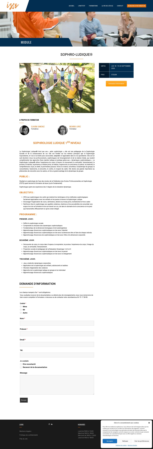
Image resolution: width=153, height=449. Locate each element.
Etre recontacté (29, 364)
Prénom (23, 329)
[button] (149, 423)
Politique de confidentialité (28, 435)
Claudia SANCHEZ (38, 126)
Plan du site (23, 439)
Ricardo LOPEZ (75, 126)
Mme (25, 307)
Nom (22, 318)
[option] (57, 88)
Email (23, 340)
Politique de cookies (121, 445)
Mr (24, 310)
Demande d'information (116, 84)
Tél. (21, 350)
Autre (25, 313)
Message (23, 373)
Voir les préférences (142, 441)
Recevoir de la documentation (35, 367)
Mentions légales (132, 445)
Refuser (125, 441)
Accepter (110, 441)
